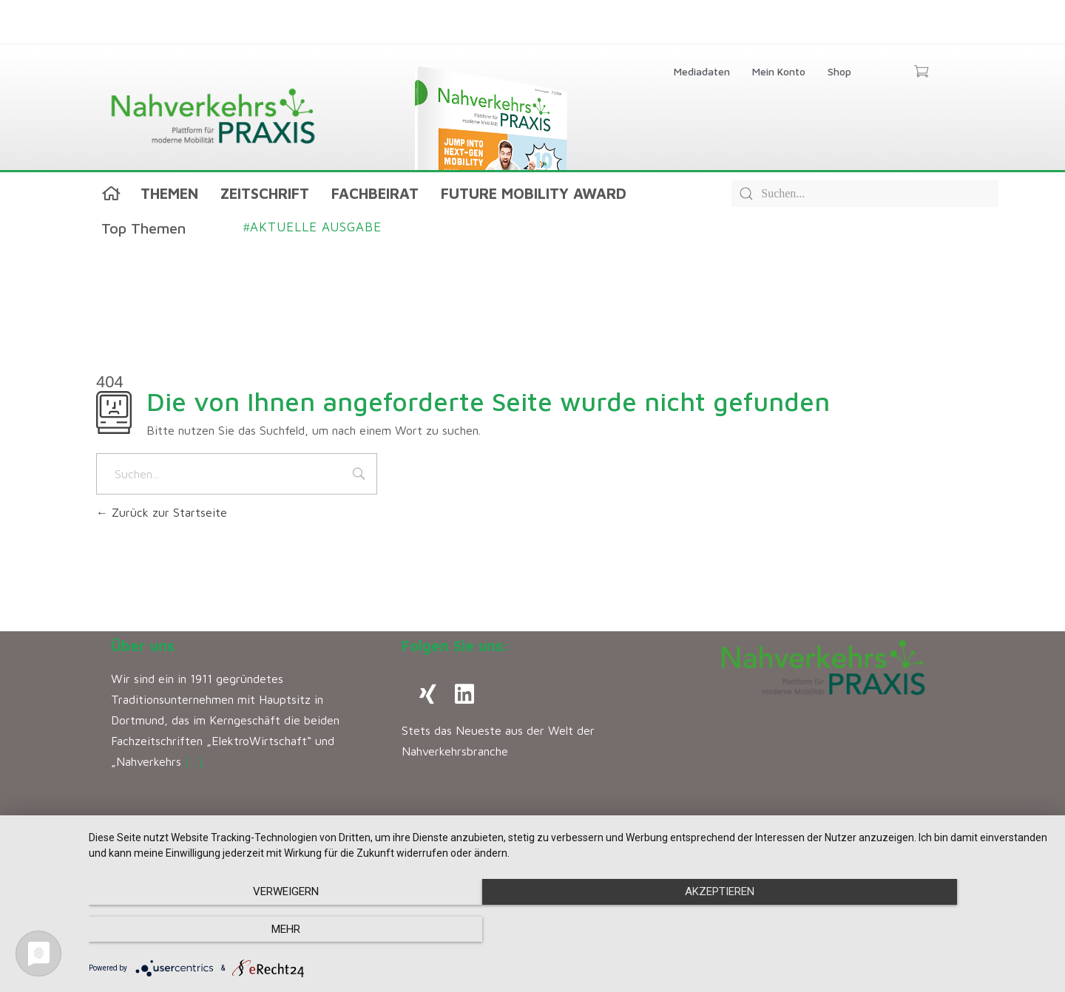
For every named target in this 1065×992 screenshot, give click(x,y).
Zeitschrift (264, 193)
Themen (169, 193)
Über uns (143, 645)
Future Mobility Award (533, 193)
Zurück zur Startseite (161, 512)
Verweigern (233, 930)
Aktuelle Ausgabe (312, 227)
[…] (194, 761)
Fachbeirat (375, 193)
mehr (906, 930)
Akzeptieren (569, 930)
